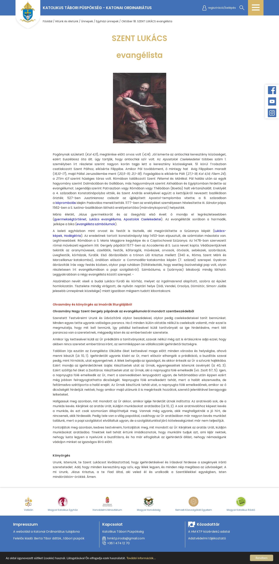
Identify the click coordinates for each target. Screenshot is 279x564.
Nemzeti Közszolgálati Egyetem (193, 504)
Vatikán (28, 504)
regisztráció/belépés (222, 8)
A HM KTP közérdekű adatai (209, 531)
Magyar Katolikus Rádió (241, 504)
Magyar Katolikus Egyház (63, 504)
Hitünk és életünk (66, 21)
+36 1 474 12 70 (118, 543)
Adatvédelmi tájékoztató (207, 538)
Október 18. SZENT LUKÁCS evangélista (146, 21)
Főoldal (47, 21)
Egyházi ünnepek (107, 21)
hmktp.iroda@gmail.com (126, 538)
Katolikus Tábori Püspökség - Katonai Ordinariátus (97, 7)
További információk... (141, 559)
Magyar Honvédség (148, 504)
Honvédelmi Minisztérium (107, 504)
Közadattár (208, 524)
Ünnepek (87, 21)
